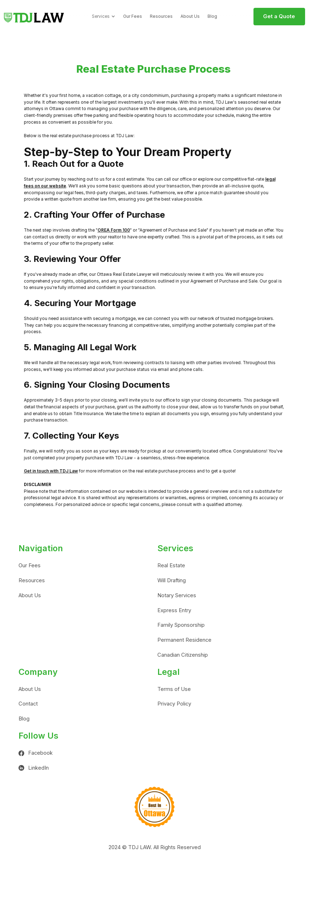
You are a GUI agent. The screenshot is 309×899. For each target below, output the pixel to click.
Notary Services (176, 595)
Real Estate (171, 565)
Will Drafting (171, 580)
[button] (103, 16)
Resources (161, 16)
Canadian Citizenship (182, 655)
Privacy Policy (174, 704)
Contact (28, 704)
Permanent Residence (184, 640)
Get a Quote (279, 16)
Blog (212, 16)
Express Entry (174, 610)
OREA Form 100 (114, 230)
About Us (190, 16)
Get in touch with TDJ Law (51, 471)
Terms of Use (174, 689)
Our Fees (132, 16)
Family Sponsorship (181, 625)
